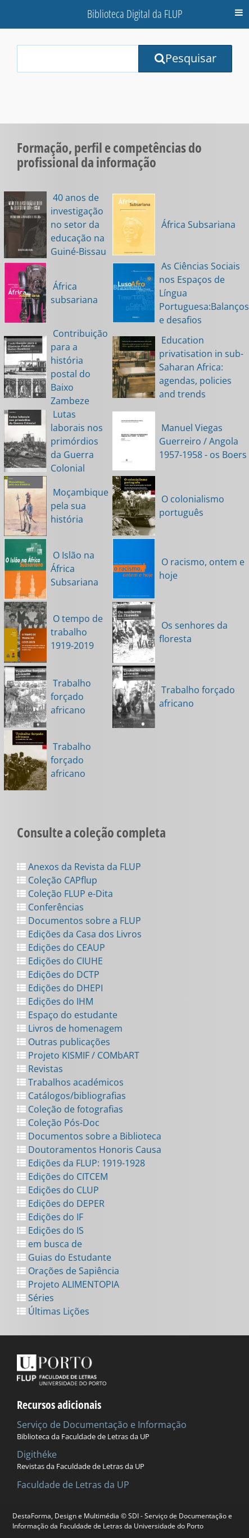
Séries (35, 1298)
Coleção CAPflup (57, 880)
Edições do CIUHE (60, 961)
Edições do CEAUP (61, 947)
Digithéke (37, 1454)
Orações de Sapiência (68, 1271)
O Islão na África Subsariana (74, 568)
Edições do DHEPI (60, 988)
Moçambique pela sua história (79, 505)
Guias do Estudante (64, 1257)
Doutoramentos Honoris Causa (89, 1149)
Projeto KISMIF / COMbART (78, 1055)
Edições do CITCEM (62, 1176)
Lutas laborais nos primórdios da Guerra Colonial (77, 441)
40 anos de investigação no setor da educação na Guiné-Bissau (78, 224)
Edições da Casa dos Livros (79, 934)
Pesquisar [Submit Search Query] (185, 58)
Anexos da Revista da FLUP (79, 866)
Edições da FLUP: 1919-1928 (81, 1163)
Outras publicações (63, 1042)
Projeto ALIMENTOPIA (68, 1284)
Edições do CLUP (58, 1190)
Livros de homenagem (70, 1028)
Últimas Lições (53, 1311)
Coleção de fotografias (70, 1109)
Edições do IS (50, 1230)
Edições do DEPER (61, 1203)
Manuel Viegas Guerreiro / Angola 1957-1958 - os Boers (203, 441)
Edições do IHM (55, 1001)
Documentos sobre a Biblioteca (89, 1136)
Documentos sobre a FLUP (79, 920)
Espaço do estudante (67, 1015)
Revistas (40, 1069)
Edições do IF (50, 1217)
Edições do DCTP (58, 974)
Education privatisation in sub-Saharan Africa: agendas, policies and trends (201, 367)
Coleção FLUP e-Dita (65, 893)
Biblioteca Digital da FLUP (134, 13)
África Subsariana (197, 224)
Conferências (50, 907)
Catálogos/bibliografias (71, 1096)
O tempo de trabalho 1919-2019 (77, 632)
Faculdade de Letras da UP (73, 1485)
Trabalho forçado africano (71, 696)
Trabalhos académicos (70, 1082)
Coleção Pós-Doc (58, 1122)
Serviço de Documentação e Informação (102, 1424)
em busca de (49, 1244)
